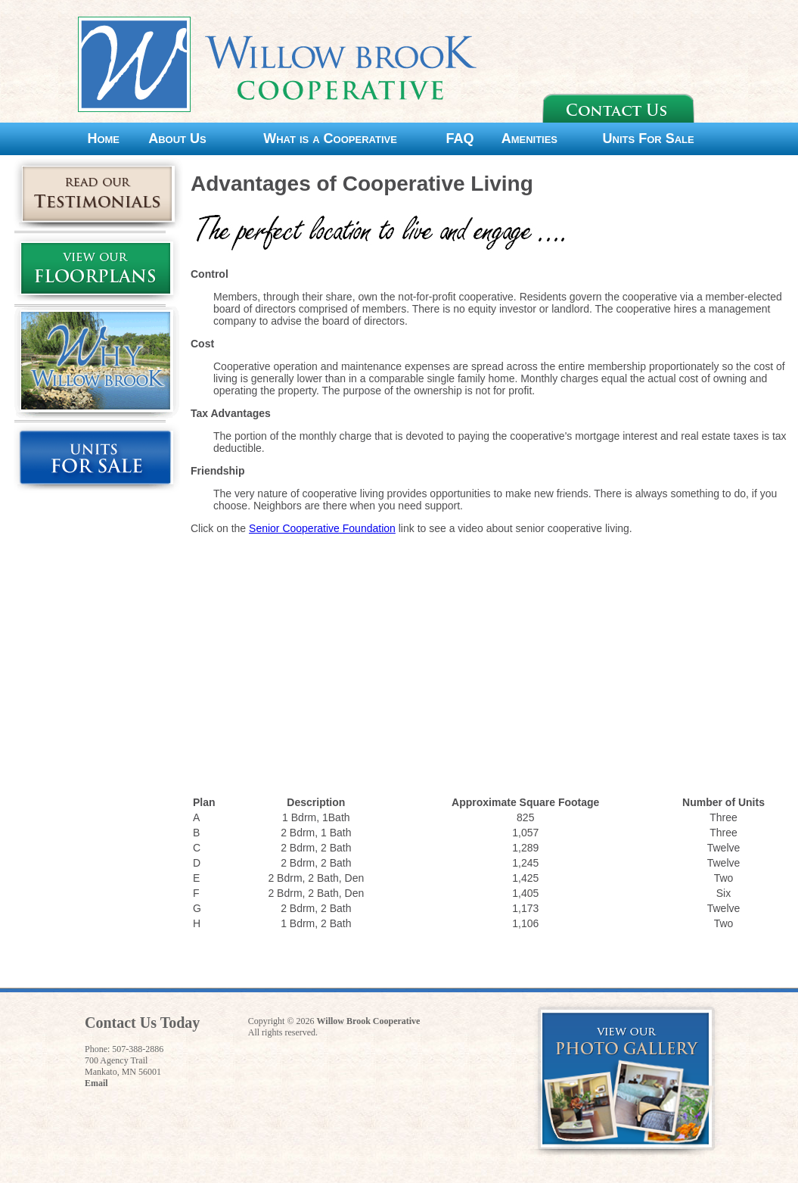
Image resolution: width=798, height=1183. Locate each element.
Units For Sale (648, 138)
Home (103, 138)
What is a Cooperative (330, 138)
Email (96, 1083)
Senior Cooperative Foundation (322, 528)
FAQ (460, 138)
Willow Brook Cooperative (369, 1021)
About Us (177, 138)
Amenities (529, 138)
